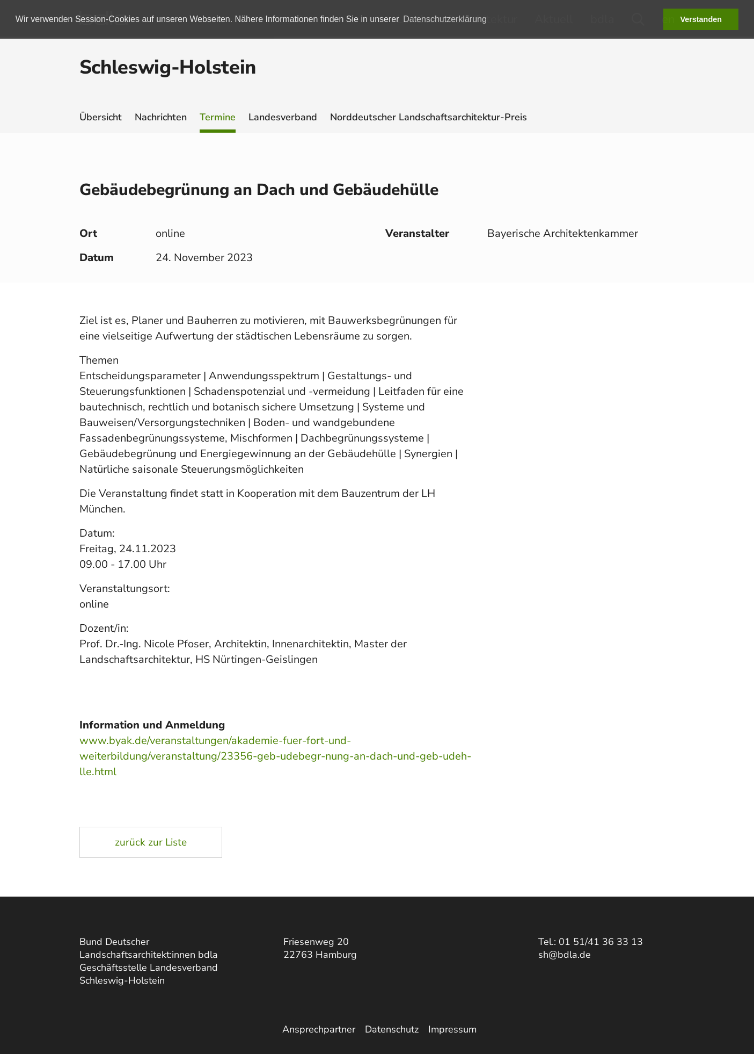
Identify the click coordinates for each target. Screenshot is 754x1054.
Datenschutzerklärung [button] (445, 19)
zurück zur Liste (151, 842)
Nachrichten (161, 117)
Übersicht (100, 117)
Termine (218, 117)
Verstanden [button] (701, 19)
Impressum (452, 1029)
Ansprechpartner (318, 1029)
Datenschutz (392, 1029)
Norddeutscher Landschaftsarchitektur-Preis (428, 117)
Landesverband (282, 117)
